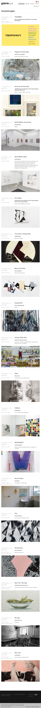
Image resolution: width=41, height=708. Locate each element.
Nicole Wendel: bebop (21, 157)
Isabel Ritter (17, 480)
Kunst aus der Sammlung (22, 86)
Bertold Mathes (28, 19)
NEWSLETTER (36, 6)
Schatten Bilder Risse (21, 337)
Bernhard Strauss (23, 340)
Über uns (37, 3)
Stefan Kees (17, 90)
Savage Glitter (19, 303)
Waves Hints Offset (20, 268)
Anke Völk (17, 54)
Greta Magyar (34, 19)
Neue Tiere (18, 653)
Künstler (32, 3)
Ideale (16, 373)
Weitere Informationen (35, 706)
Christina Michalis (23, 201)
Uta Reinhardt (17, 410)
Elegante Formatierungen (22, 52)
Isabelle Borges (18, 88)
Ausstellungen (21, 3)
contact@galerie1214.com (20, 694)
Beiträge (27, 3)
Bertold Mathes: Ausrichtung (23, 122)
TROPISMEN (18, 17)
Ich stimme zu (27, 706)
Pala (16, 513)
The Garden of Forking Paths (23, 234)
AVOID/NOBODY (19, 442)
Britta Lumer (22, 90)
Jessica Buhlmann (24, 88)
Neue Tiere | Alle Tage (21, 583)
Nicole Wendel (17, 20)
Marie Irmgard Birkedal (19, 19)
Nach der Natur (19, 478)
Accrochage (18, 198)
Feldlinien (17, 408)
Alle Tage (17, 618)
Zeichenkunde (19, 548)
